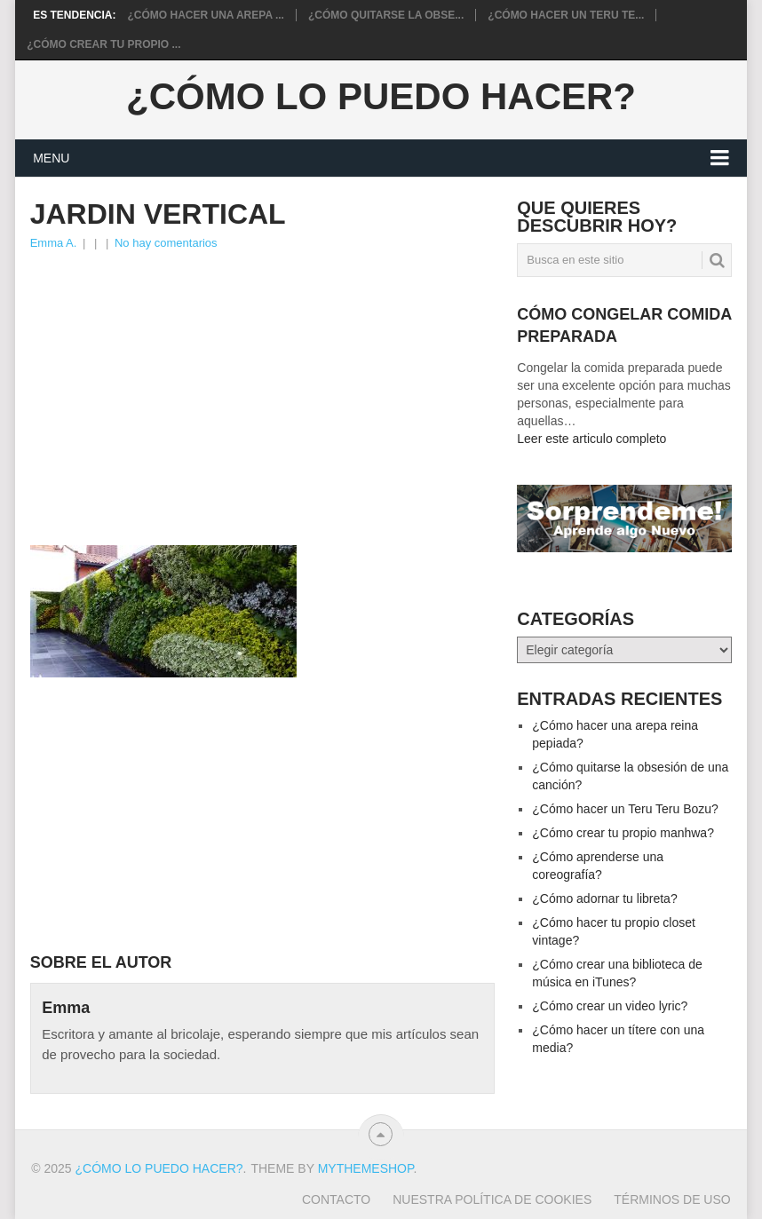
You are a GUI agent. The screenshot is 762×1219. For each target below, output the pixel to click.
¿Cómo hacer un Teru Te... (566, 15)
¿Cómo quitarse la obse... (386, 15)
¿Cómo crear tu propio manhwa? (623, 833)
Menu (51, 158)
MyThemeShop (366, 1168)
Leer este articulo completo (591, 438)
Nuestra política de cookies (492, 1199)
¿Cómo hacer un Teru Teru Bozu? (625, 809)
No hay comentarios (166, 242)
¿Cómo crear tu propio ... (103, 44)
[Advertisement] (262, 386)
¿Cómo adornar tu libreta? (604, 898)
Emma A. (53, 242)
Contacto (336, 1199)
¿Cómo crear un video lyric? (609, 1006)
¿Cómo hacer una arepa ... (206, 15)
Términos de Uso (672, 1199)
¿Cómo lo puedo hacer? (381, 96)
